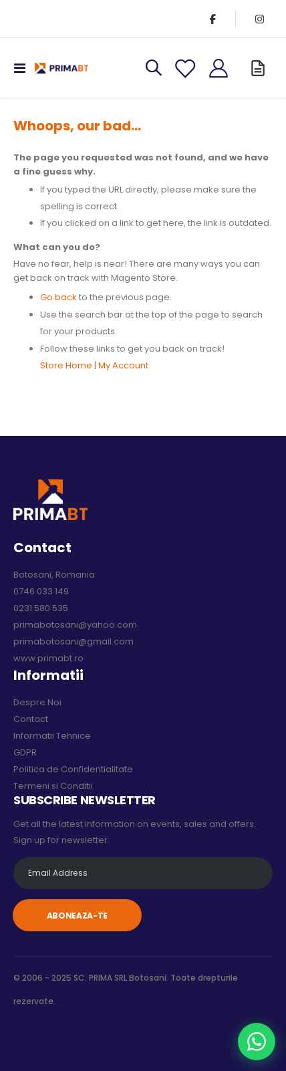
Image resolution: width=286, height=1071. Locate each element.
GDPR (25, 752)
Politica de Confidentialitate (73, 769)
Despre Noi (37, 702)
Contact (30, 719)
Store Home (66, 365)
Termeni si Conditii (53, 786)
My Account (123, 365)
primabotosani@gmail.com (73, 641)
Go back (58, 297)
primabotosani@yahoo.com (75, 624)
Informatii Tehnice (52, 735)
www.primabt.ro (48, 658)
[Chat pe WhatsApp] (256, 1041)
